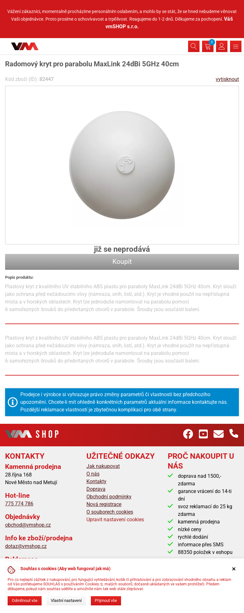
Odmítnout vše (24, 600)
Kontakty (96, 481)
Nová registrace (103, 504)
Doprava (95, 489)
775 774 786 (19, 504)
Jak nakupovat (103, 466)
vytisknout (227, 79)
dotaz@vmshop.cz (26, 546)
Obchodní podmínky (109, 497)
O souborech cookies (109, 512)
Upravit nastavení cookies (115, 519)
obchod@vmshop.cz (28, 525)
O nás (92, 474)
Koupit (122, 261)
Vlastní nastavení (66, 600)
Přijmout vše (106, 600)
